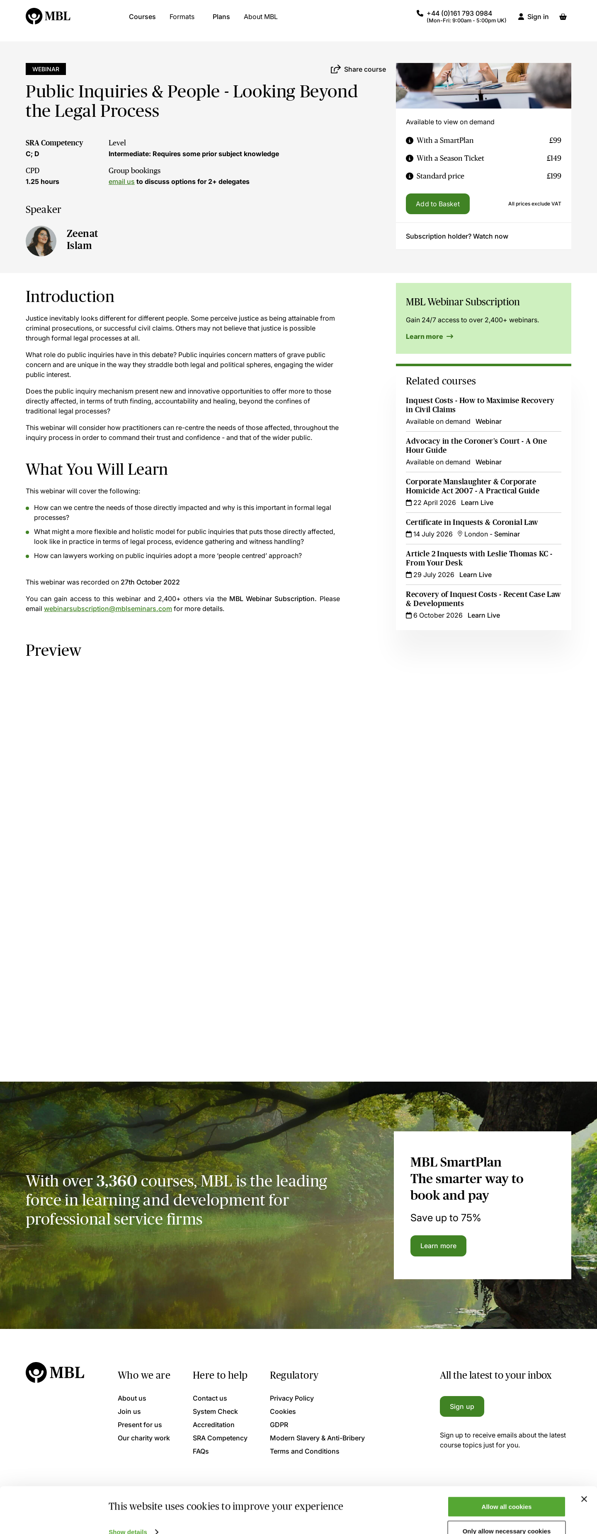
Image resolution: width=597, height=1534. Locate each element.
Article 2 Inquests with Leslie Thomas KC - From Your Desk (479, 558)
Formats (182, 21)
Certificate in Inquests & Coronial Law (472, 522)
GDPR (279, 1424)
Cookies (283, 1411)
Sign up (462, 1406)
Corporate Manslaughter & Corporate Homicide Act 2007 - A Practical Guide (472, 486)
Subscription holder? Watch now (457, 236)
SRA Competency (54, 143)
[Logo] (48, 20)
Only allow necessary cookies (507, 1513)
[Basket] (563, 20)
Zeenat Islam (82, 239)
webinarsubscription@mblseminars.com (108, 608)
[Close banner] (584, 1481)
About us (132, 1398)
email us (122, 181)
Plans (221, 21)
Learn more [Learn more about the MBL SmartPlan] (438, 1246)
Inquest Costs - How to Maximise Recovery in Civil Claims (480, 405)
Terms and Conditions (305, 1451)
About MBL (261, 21)
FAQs (201, 1451)
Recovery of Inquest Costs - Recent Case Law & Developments (475, 599)
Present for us (140, 1424)
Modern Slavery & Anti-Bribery (317, 1438)
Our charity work (144, 1438)
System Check (215, 1411)
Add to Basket (437, 204)
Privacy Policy (292, 1398)
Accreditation (214, 1424)
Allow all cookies (507, 1489)
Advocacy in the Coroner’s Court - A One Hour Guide (476, 445)
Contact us (210, 1398)
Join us (129, 1411)
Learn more (429, 336)
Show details (128, 1514)
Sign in (538, 21)
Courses (142, 21)
